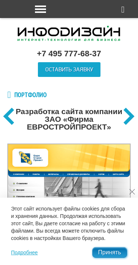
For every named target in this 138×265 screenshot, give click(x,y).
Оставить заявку (69, 69)
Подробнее (24, 252)
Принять (109, 252)
